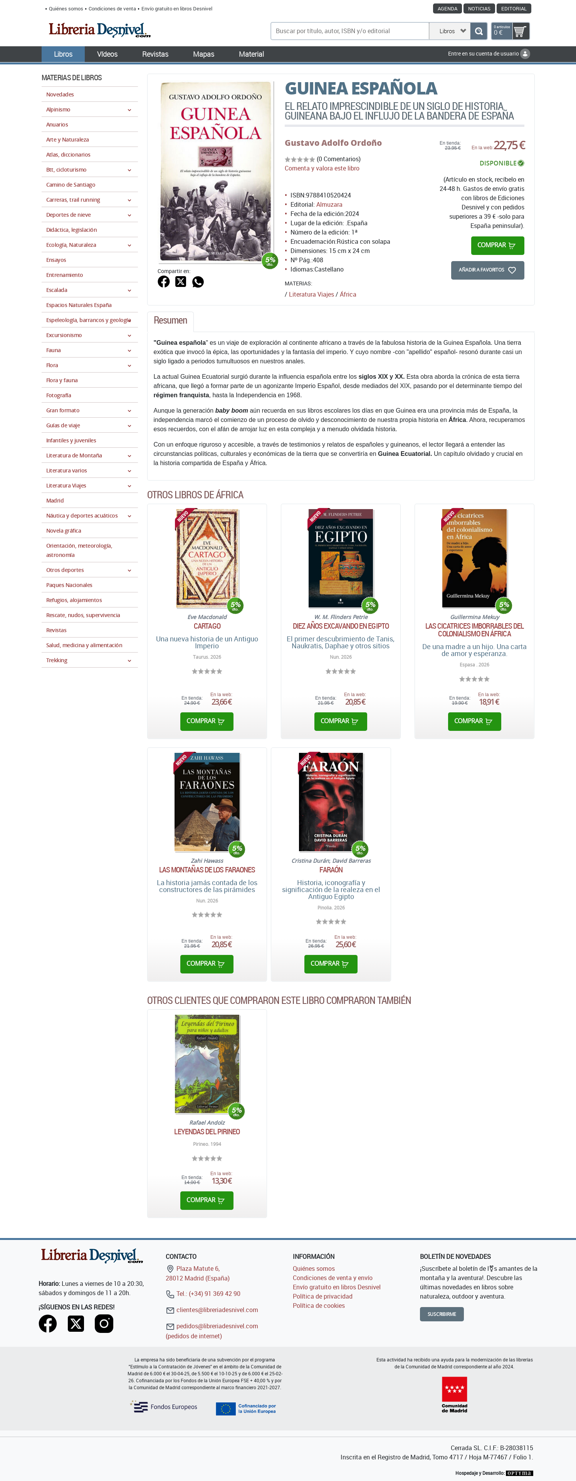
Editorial (514, 8)
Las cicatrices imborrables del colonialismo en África (474, 630)
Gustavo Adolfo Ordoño (333, 142)
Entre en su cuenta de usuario (489, 53)
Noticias (479, 8)
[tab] (170, 322)
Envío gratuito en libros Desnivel (176, 8)
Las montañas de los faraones (207, 870)
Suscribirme (442, 1314)
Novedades (60, 94)
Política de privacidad (323, 1296)
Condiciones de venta (112, 8)
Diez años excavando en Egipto (341, 626)
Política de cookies (319, 1305)
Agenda (447, 8)
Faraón (331, 870)
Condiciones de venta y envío (333, 1278)
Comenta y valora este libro (322, 168)
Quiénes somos (66, 8)
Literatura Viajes (311, 294)
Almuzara (329, 204)
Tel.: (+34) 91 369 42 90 (203, 1293)
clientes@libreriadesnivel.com (212, 1310)
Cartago (207, 626)
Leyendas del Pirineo (207, 1131)
